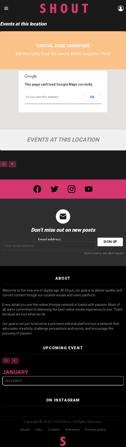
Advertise (72, 429)
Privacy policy (95, 429)
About (24, 429)
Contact (54, 429)
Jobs (38, 429)
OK (92, 97)
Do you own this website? (42, 97)
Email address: (49, 244)
